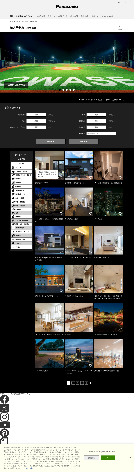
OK (108, 466)
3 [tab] (67, 90)
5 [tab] (74, 90)
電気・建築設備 (15, 21)
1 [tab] (60, 90)
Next (127, 63)
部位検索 (83, 141)
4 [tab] (70, 90)
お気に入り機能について (115, 99)
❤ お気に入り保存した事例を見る (91, 99)
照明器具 (25, 21)
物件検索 (50, 141)
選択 (36, 114)
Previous (6, 63)
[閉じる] (130, 465)
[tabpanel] (67, 63)
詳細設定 (91, 466)
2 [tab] (63, 90)
